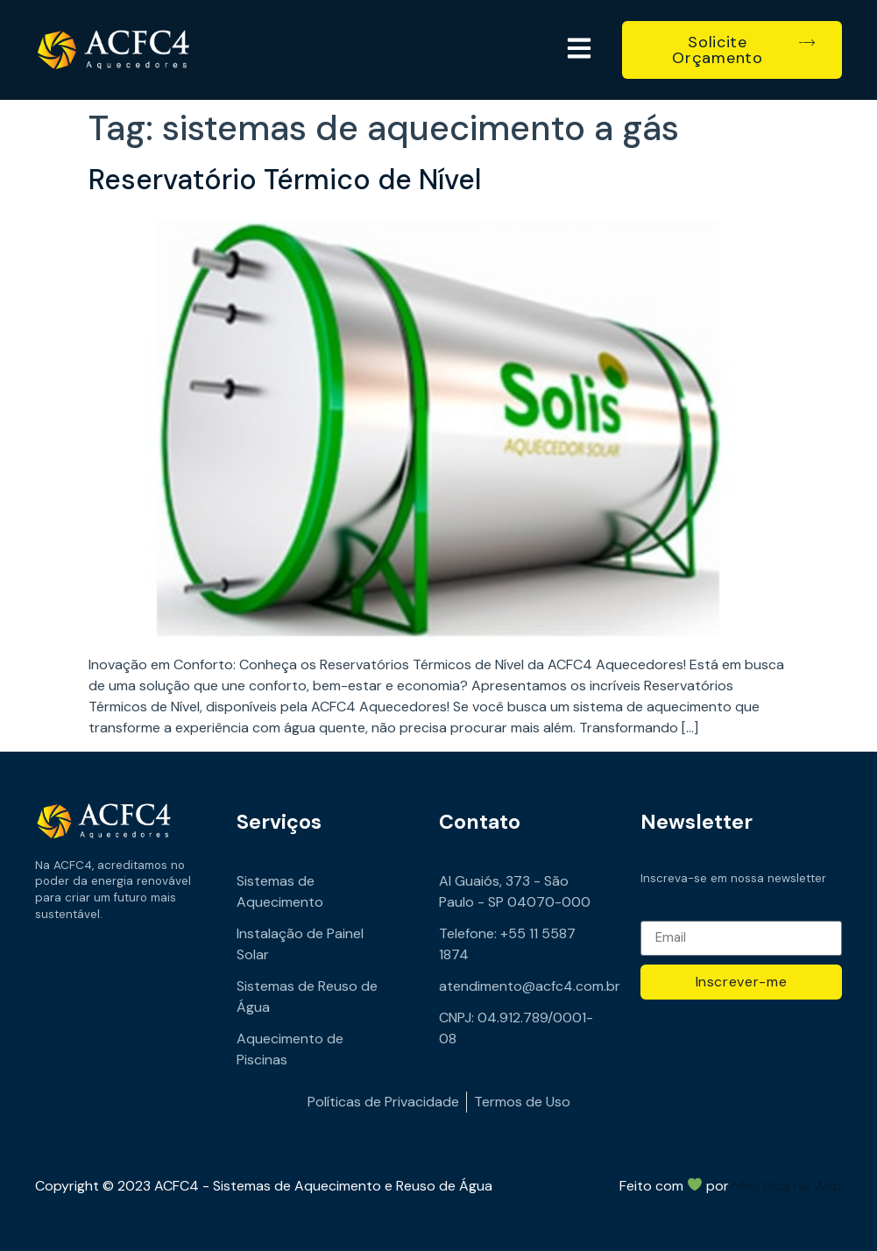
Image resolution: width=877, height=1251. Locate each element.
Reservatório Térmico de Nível (284, 179)
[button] (578, 49)
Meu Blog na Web (787, 1186)
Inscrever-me (742, 981)
